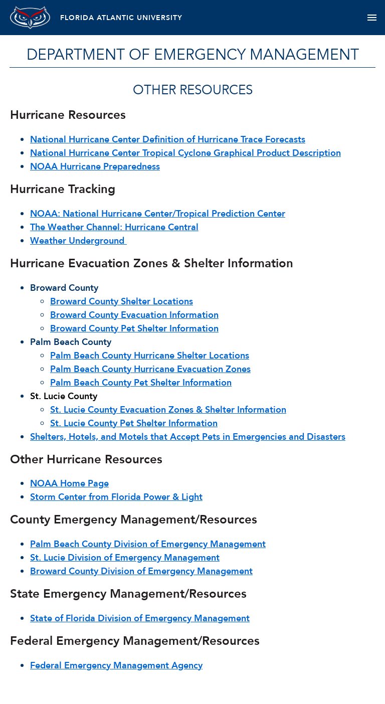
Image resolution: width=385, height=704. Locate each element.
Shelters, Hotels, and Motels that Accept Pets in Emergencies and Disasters (187, 437)
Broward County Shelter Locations (121, 301)
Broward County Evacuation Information (134, 315)
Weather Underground (78, 241)
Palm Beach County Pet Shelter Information (141, 383)
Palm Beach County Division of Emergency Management (148, 544)
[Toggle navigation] (371, 17)
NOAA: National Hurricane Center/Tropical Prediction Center (157, 214)
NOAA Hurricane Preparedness (95, 166)
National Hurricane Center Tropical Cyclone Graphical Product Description (185, 153)
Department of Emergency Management (193, 55)
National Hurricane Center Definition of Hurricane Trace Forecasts (167, 139)
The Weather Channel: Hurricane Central (114, 227)
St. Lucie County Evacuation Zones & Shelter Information (168, 410)
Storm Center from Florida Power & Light (116, 497)
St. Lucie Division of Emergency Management (125, 558)
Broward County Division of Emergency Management (141, 571)
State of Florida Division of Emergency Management (140, 618)
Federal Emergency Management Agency (116, 665)
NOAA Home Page (69, 483)
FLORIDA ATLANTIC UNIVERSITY (121, 18)
